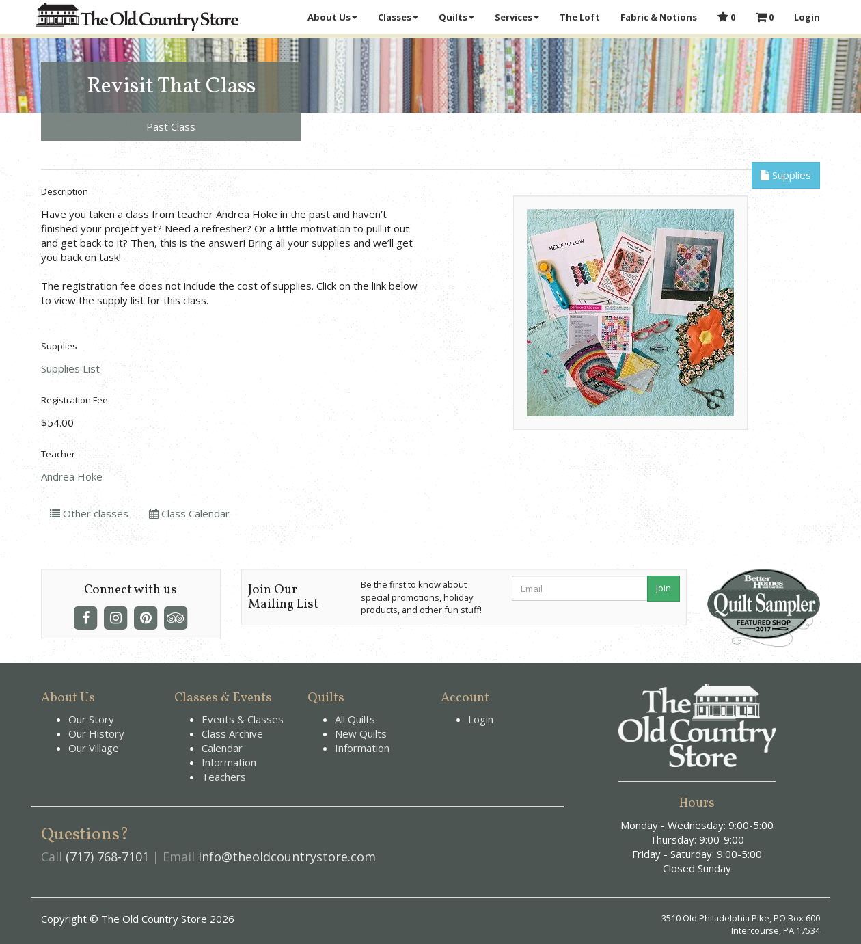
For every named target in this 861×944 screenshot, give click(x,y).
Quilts (456, 17)
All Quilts (355, 719)
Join (663, 588)
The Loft (580, 17)
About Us (332, 17)
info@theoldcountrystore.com (287, 856)
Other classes (89, 513)
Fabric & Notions (658, 17)
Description (64, 191)
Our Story (91, 719)
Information (229, 762)
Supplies (786, 175)
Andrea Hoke (71, 476)
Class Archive (232, 733)
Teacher (58, 454)
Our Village (93, 748)
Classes (398, 17)
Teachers (224, 776)
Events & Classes (243, 719)
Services (517, 17)
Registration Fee (74, 400)
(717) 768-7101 (107, 856)
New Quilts (361, 733)
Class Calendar (189, 513)
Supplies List (70, 368)
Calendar (222, 748)
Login (807, 17)
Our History (96, 733)
